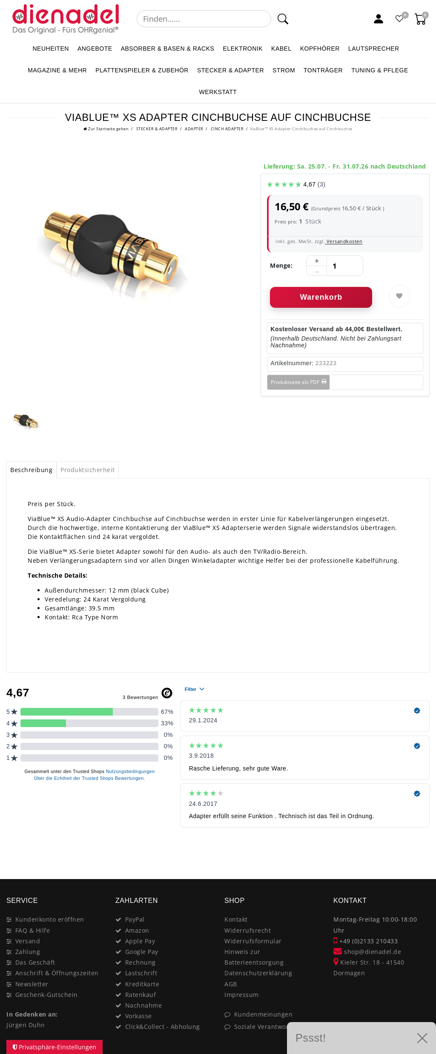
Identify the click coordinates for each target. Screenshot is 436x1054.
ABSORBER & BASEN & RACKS (168, 48)
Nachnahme (143, 1005)
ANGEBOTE (94, 48)
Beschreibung (31, 470)
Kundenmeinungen (263, 1014)
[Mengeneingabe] (334, 266)
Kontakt (236, 919)
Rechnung (140, 962)
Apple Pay (140, 941)
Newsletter (32, 984)
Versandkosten (343, 241)
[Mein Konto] (378, 19)
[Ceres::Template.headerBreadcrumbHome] (106, 129)
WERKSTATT (218, 92)
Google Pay (141, 952)
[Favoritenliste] (400, 19)
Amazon (137, 930)
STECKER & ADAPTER (230, 70)
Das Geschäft (35, 962)
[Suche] (282, 18)
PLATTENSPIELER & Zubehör (142, 70)
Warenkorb (321, 297)
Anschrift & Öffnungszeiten (57, 973)
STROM (283, 70)
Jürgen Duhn (25, 1025)
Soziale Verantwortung (268, 1026)
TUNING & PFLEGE (379, 70)
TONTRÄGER (323, 70)
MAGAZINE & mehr (57, 70)
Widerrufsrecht (247, 930)
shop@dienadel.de (367, 952)
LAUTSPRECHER (373, 48)
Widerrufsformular (253, 941)
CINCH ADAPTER (226, 129)
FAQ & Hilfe (32, 930)
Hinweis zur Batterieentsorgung (254, 957)
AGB (230, 984)
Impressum (241, 995)
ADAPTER (194, 129)
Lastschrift (141, 973)
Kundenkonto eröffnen (49, 919)
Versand (27, 941)
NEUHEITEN (50, 48)
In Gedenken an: (32, 1014)
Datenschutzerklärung (258, 973)
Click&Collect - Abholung (162, 1026)
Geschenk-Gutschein (46, 995)
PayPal (135, 919)
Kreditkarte (142, 984)
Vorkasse (138, 1016)
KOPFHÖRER (320, 48)
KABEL (281, 48)
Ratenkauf (140, 995)
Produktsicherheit (87, 470)
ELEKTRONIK (243, 48)
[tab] (31, 469)
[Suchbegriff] (204, 18)
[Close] (419, 849)
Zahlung (27, 952)
